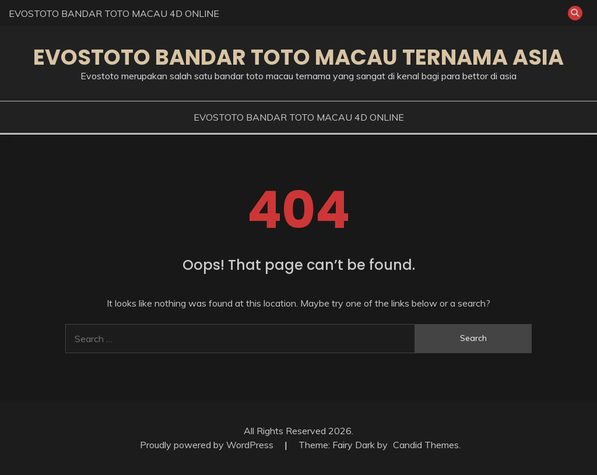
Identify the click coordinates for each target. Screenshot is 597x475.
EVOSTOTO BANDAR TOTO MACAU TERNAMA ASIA (298, 57)
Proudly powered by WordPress (208, 445)
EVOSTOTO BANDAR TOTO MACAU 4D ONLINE (114, 13)
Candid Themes (426, 445)
